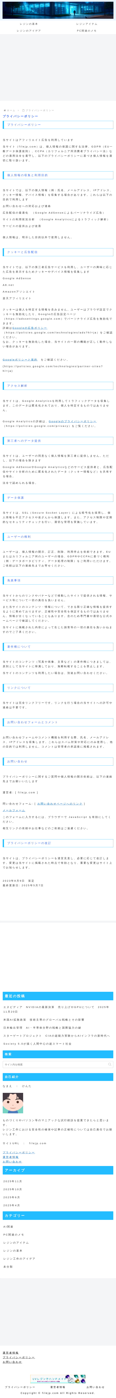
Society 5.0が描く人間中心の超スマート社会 (37, 1043)
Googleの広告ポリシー (29, 327)
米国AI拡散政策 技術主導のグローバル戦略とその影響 (44, 1019)
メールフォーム (14, 810)
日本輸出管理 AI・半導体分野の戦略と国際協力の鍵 (42, 1027)
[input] (58, 1064)
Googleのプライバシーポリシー (73, 421)
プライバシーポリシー (19, 1152)
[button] (110, 1064)
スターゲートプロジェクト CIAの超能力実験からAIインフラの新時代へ (56, 1035)
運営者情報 (11, 1157)
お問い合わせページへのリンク (60, 803)
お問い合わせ (12, 1161)
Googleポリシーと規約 (20, 359)
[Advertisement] (58, 70)
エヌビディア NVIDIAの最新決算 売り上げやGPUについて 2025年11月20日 (56, 1009)
